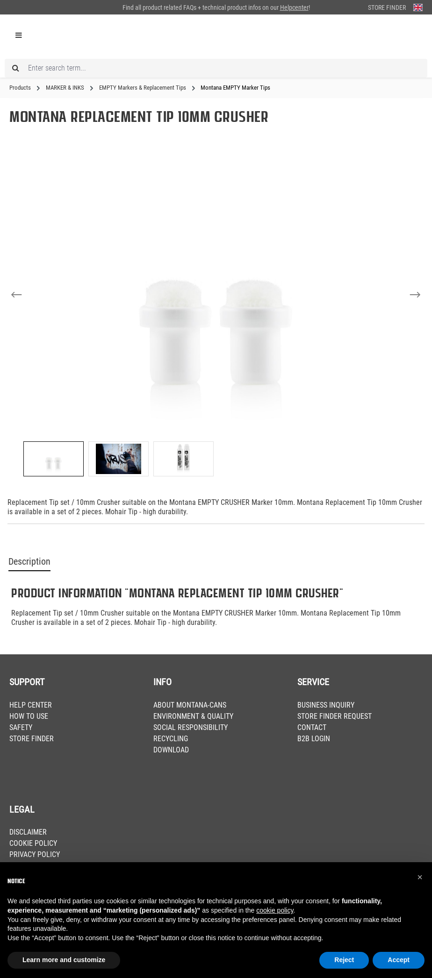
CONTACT (311, 727)
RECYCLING (170, 738)
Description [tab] (29, 568)
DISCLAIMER (28, 832)
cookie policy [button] (274, 910)
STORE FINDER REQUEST (334, 716)
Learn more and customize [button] (63, 960)
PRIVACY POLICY (34, 854)
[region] (216, 323)
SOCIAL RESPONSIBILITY (190, 727)
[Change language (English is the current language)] (418, 7)
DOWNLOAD (171, 749)
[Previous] (16, 301)
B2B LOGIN (313, 738)
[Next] (415, 301)
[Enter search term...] (216, 74)
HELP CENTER (30, 705)
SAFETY (20, 727)
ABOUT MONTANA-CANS (189, 705)
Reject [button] (344, 960)
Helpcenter (294, 7)
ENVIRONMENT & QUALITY (193, 716)
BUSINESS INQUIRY (325, 705)
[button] (419, 877)
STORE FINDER (31, 738)
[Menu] (18, 38)
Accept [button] (399, 960)
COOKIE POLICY (33, 843)
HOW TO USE (28, 716)
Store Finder (387, 7)
